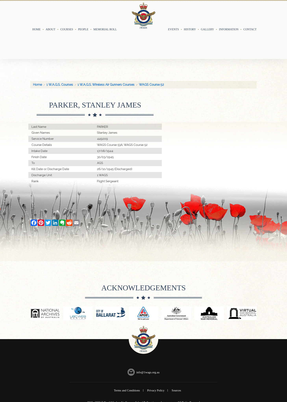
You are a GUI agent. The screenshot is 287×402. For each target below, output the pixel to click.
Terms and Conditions (127, 358)
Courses (66, 13)
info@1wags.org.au (148, 339)
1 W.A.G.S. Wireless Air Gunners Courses (106, 52)
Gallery (207, 13)
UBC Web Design (147, 373)
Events (173, 13)
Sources (176, 358)
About (51, 13)
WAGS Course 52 (151, 52)
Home (36, 13)
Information (228, 13)
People (83, 13)
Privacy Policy (155, 358)
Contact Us (252, 13)
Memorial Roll (105, 13)
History (190, 13)
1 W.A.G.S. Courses (59, 52)
